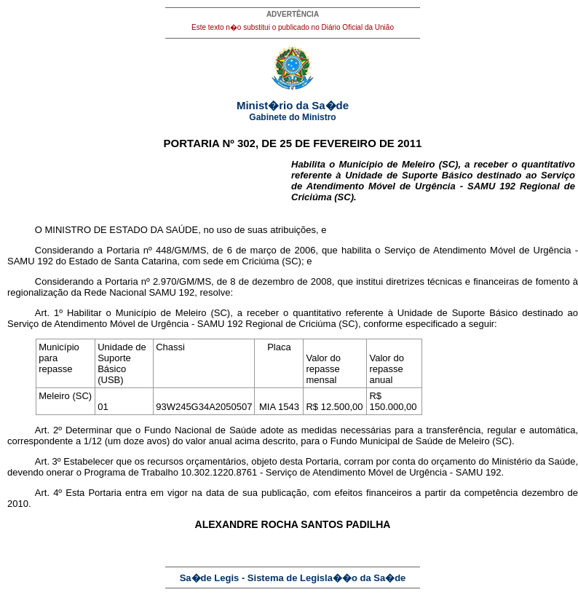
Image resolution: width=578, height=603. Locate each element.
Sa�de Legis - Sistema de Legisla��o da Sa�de (293, 577)
